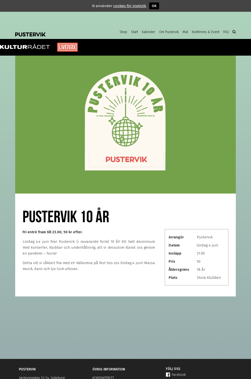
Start (134, 32)
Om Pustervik (169, 32)
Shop (123, 32)
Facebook (176, 375)
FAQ (226, 32)
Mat (185, 32)
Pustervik (54, 30)
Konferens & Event (205, 32)
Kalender (148, 32)
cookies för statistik (129, 6)
